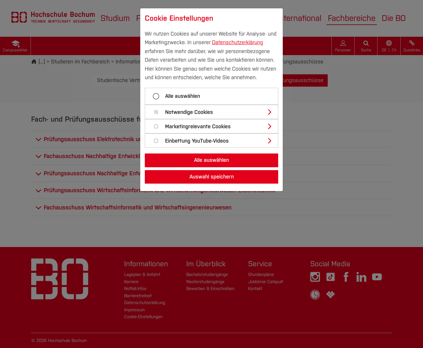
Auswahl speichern (211, 177)
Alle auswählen (182, 96)
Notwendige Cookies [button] (189, 112)
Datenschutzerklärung (237, 42)
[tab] (214, 111)
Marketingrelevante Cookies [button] (198, 127)
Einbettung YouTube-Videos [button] (197, 141)
